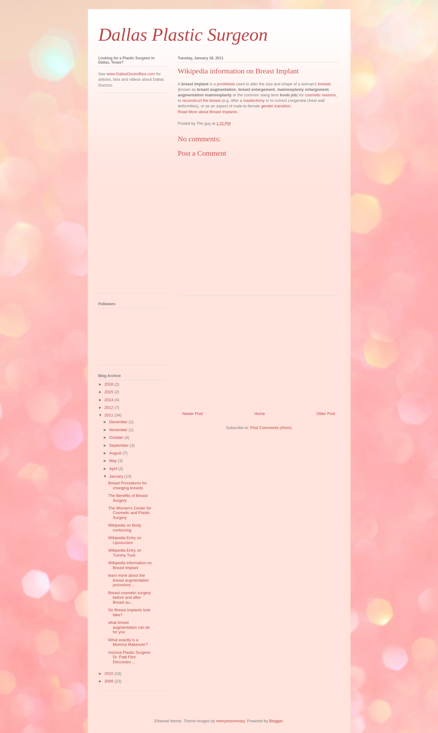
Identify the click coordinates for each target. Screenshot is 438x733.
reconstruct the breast (201, 100)
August (116, 453)
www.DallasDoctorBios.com (130, 74)
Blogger (275, 721)
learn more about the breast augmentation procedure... (128, 580)
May (113, 460)
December (119, 422)
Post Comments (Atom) (271, 427)
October (116, 437)
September (119, 445)
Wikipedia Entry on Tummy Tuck (124, 552)
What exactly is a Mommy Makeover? (128, 642)
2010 (110, 673)
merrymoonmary (230, 721)
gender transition (276, 106)
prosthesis (226, 84)
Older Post (325, 413)
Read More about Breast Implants (207, 111)
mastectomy (253, 100)
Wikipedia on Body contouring (124, 527)
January (116, 476)
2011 (110, 415)
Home (259, 413)
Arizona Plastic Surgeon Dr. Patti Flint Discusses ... (129, 657)
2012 (110, 407)
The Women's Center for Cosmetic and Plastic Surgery (129, 513)
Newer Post (192, 413)
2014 (110, 400)
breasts (324, 84)
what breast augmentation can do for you (129, 627)
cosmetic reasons (320, 95)
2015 (110, 392)
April (113, 468)
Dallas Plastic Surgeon (183, 34)
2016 (110, 384)
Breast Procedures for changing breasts (127, 485)
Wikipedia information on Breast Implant (130, 565)
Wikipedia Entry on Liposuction (124, 540)
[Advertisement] (259, 351)
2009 (110, 681)
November (119, 430)
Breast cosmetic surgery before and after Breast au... (129, 597)
